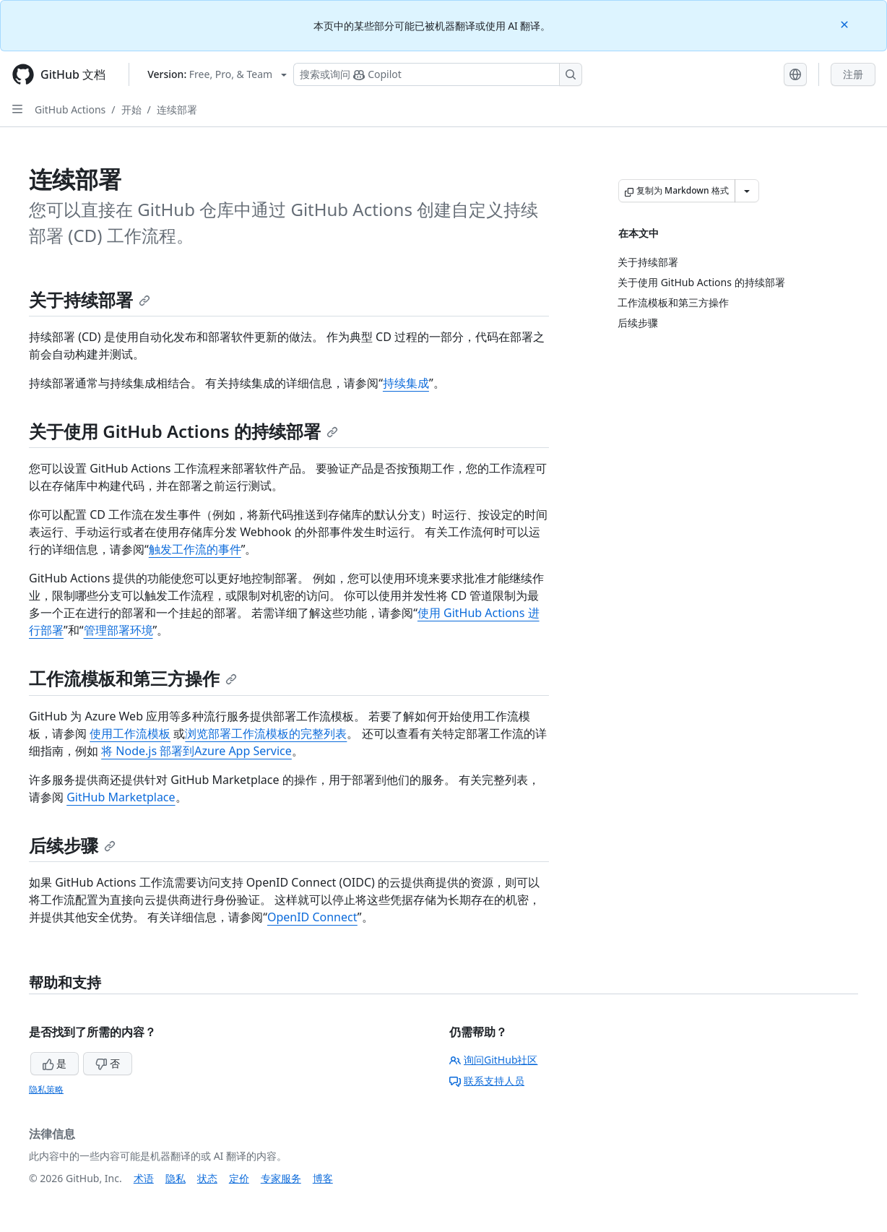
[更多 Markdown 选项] (747, 190)
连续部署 (177, 109)
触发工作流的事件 (195, 549)
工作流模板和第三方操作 (133, 678)
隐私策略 (46, 1089)
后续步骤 (72, 845)
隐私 (175, 1178)
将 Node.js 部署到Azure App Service (196, 751)
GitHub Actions (70, 109)
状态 (207, 1178)
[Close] (845, 23)
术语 (144, 1178)
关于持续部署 (89, 299)
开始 (131, 109)
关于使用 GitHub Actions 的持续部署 (183, 431)
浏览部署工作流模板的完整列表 (266, 733)
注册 (853, 74)
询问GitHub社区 (493, 1060)
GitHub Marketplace (120, 797)
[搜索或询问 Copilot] (437, 74)
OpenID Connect (312, 917)
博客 (323, 1178)
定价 (239, 1178)
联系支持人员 (486, 1080)
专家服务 (281, 1178)
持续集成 (406, 383)
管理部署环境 (118, 630)
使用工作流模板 (130, 733)
